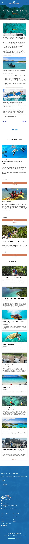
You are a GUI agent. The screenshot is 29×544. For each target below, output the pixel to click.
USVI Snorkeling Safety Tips (10, 407)
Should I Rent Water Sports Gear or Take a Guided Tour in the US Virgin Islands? (14, 450)
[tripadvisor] (15, 130)
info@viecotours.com (6, 503)
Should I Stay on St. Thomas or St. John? (14, 429)
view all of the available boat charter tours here (14, 87)
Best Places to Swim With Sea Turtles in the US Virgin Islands (13, 343)
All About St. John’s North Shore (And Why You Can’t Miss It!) (14, 299)
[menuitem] (7, 516)
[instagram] (13, 130)
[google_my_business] (16, 130)
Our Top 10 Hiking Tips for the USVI (12, 277)
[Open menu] (27, 2)
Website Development (11, 538)
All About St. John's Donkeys (10, 364)
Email (3, 480)
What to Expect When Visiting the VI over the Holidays (14, 387)
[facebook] (12, 130)
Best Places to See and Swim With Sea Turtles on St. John (13, 322)
